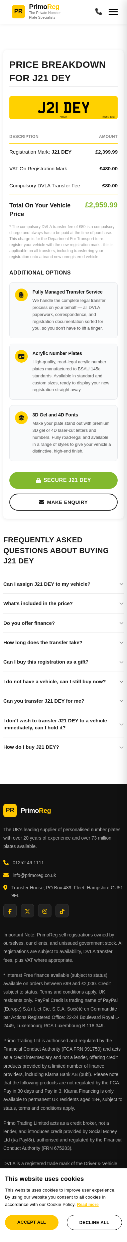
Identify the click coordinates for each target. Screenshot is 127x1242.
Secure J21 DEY (63, 480)
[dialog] (63, 1205)
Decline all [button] (94, 1222)
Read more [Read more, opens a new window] (88, 1204)
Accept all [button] (31, 1222)
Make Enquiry (63, 502)
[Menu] (113, 12)
